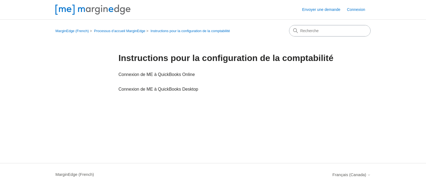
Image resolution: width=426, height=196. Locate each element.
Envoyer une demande (321, 9)
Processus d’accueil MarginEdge (119, 31)
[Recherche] (329, 30)
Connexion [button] (356, 9)
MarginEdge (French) (72, 31)
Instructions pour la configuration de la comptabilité (190, 31)
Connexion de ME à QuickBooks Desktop (158, 89)
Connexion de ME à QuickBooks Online (156, 74)
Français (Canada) (352, 174)
